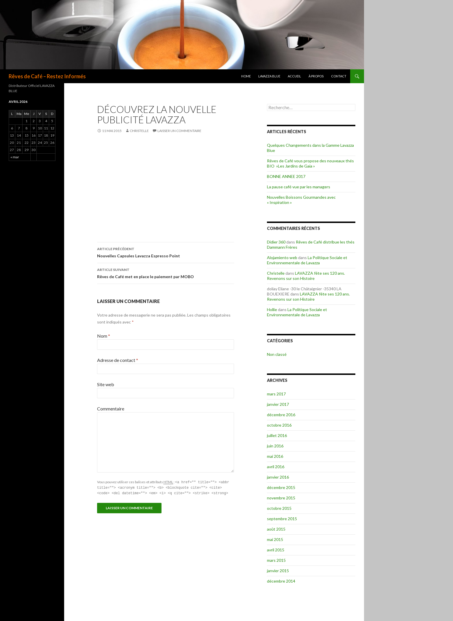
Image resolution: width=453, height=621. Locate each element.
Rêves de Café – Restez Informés (47, 76)
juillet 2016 (277, 435)
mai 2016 (275, 456)
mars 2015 (276, 560)
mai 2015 (275, 539)
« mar (14, 157)
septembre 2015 (282, 518)
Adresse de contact (117, 360)
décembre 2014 (281, 581)
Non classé (277, 354)
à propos (316, 76)
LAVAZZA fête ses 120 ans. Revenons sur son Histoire (306, 276)
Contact (338, 76)
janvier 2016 (278, 477)
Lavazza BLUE (269, 76)
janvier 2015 (278, 570)
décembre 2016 (281, 414)
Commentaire (110, 408)
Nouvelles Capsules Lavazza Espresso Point (165, 252)
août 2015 (276, 529)
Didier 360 (276, 241)
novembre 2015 (281, 497)
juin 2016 (275, 445)
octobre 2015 (279, 508)
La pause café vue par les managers (298, 186)
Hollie (272, 309)
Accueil (294, 76)
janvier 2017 (278, 404)
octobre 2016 (279, 425)
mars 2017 (276, 393)
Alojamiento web (282, 257)
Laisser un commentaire (179, 131)
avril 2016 (275, 466)
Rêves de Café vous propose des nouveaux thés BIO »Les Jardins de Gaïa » (310, 163)
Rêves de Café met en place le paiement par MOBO (165, 272)
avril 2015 (275, 549)
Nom (103, 336)
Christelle (139, 131)
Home (246, 76)
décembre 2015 (281, 487)
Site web (105, 384)
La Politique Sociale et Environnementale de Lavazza (307, 260)
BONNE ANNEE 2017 (286, 176)
